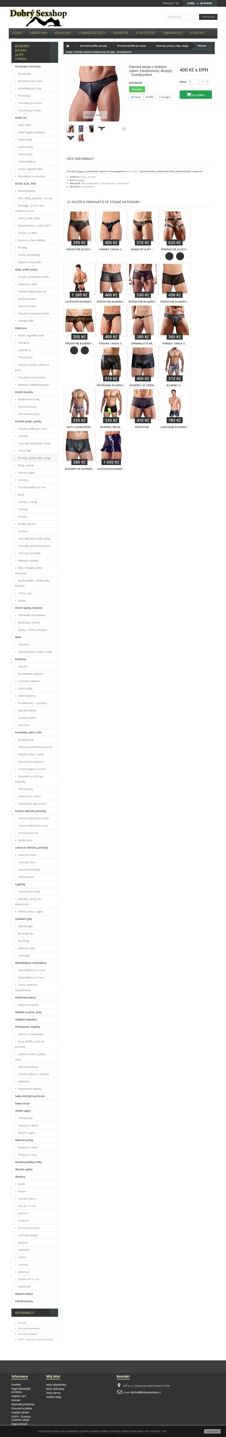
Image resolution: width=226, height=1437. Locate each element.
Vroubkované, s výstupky (32, 703)
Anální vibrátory (26, 161)
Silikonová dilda (26, 306)
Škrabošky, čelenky (28, 622)
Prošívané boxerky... (111, 385)
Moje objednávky (56, 1384)
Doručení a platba (27, 1334)
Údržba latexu (25, 877)
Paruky (21, 600)
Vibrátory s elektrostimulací (33, 384)
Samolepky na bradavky (31, 615)
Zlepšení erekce (24, 1294)
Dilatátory (23, 342)
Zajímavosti (173, 33)
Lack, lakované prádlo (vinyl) (33, 443)
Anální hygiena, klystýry (31, 132)
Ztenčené (23, 725)
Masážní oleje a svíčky (30, 754)
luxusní (21, 1191)
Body (20, 494)
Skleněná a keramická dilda (33, 313)
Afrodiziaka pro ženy (29, 88)
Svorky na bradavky (28, 255)
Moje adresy (53, 1392)
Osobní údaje (54, 1397)
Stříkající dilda (25, 320)
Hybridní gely (25, 926)
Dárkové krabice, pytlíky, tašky (30, 1056)
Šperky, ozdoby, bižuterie (32, 630)
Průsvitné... (143, 427)
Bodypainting (25, 739)
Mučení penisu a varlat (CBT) (34, 225)
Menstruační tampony (30, 761)
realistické (23, 1250)
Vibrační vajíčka (23, 1169)
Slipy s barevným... (79, 427)
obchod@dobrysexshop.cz (145, 1392)
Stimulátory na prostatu (31, 176)
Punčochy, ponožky (28, 553)
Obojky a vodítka (27, 233)
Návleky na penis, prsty (28, 1012)
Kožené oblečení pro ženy (32, 825)
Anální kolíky (24, 139)
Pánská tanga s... (111, 249)
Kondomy (63, 33)
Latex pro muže (26, 855)
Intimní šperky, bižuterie (28, 608)
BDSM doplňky (26, 191)
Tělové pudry (25, 789)
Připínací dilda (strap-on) (31, 291)
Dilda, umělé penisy (26, 269)
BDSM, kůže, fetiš (25, 183)
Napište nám (18, 1396)
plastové (22, 1242)
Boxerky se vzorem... (79, 469)
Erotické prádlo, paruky (28, 421)
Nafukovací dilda (27, 284)
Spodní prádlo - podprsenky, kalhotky (32, 583)
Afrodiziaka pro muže (30, 81)
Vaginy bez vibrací (27, 1125)
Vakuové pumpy (24, 1140)
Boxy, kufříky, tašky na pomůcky (29, 1044)
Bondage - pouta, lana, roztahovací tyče (30, 208)
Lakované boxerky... (175, 427)
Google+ (165, 97)
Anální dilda (24, 125)
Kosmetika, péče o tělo (28, 732)
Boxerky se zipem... (143, 385)
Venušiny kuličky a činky (28, 1162)
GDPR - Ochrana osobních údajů (35, 1339)
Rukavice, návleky (27, 560)
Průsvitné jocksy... (79, 249)
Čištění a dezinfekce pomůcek (34, 747)
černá (81, 180)
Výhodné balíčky (26, 710)
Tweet (136, 97)
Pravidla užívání (20, 1412)
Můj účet (53, 1376)
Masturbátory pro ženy (30, 977)
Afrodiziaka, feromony (28, 66)
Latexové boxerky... (79, 301)
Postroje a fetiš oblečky (31, 240)
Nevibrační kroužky (28, 399)
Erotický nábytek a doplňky (33, 1074)
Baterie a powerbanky (30, 1034)
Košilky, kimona (26, 524)
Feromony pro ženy (29, 110)
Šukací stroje (22, 1103)
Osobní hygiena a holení (31, 769)
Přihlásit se (171, 3)
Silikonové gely (26, 948)
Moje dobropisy (55, 1388)
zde (163, 1431)
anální (21, 1184)
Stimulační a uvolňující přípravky (29, 779)
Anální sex (21, 117)
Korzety (22, 516)
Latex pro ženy (26, 862)
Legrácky (121, 33)
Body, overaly (25, 465)
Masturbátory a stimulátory (31, 962)
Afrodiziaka (24, 73)
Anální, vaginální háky (29, 169)
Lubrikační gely (92, 33)
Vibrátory (38, 33)
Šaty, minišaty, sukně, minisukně (29, 570)
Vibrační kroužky (27, 406)
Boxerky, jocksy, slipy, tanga (34, 458)
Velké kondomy (26, 695)
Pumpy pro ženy (27, 1154)
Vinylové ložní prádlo (29, 262)
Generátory (24, 350)
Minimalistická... (142, 343)
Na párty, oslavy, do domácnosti (28, 901)
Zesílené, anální (26, 717)
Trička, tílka (24, 450)
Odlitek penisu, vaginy (30, 911)
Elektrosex (145, 33)
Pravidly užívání (120, 1431)
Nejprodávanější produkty (20, 1390)
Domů (17, 33)
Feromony (23, 95)
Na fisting (23, 941)
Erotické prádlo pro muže (32, 428)
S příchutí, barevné (28, 681)
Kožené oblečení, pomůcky (30, 811)
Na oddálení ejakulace (30, 673)
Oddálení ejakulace (26, 1019)
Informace (24, 1313)
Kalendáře (23, 1081)
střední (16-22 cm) (28, 1279)
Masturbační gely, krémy (31, 803)
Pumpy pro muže (27, 1147)
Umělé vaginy (23, 1110)
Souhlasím (212, 1431)
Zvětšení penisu (24, 1301)
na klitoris (23, 1220)
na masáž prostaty (28, 1228)
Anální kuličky (25, 147)
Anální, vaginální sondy (30, 335)
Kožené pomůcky (27, 833)
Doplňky (22, 436)
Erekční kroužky (24, 392)
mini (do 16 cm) (26, 1206)
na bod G (23, 1213)
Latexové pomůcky (28, 869)
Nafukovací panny (25, 997)
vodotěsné (23, 1286)
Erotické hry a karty (28, 891)
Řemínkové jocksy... (174, 249)
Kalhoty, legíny (26, 472)
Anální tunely (25, 154)
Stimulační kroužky (28, 414)
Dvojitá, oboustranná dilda (33, 277)
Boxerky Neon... (111, 427)
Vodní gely (23, 955)
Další (124, 129)
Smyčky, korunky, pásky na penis (32, 367)
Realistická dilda (26, 298)
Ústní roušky (24, 688)
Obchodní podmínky (28, 1328)
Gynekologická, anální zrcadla (34, 651)
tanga (79, 171)
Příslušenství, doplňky (27, 1026)
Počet (183, 81)
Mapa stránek (19, 1424)
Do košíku (198, 95)
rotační (21, 1257)
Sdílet (150, 97)
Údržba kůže (24, 840)
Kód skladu (135, 82)
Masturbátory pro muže (31, 970)
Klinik (18, 637)
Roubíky (22, 247)
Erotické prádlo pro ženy (31, 487)
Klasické (22, 666)
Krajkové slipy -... (143, 249)
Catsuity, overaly (27, 502)
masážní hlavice (26, 1198)
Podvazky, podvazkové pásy (33, 546)
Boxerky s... (175, 385)
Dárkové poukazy (27, 1066)
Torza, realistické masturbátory (26, 987)
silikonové (23, 1272)
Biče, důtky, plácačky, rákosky (34, 198)
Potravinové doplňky (29, 1088)
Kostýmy (22, 480)
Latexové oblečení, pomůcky (31, 847)
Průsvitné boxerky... (111, 301)
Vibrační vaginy (26, 1132)
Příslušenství (24, 357)
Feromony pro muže (29, 103)
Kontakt (197, 33)
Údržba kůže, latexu (29, 796)
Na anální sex (25, 933)
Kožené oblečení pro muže (33, 818)
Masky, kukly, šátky (28, 218)
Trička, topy (24, 593)
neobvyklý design (27, 1235)
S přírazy (22, 1264)
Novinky (16, 1384)
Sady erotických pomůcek (30, 1096)
